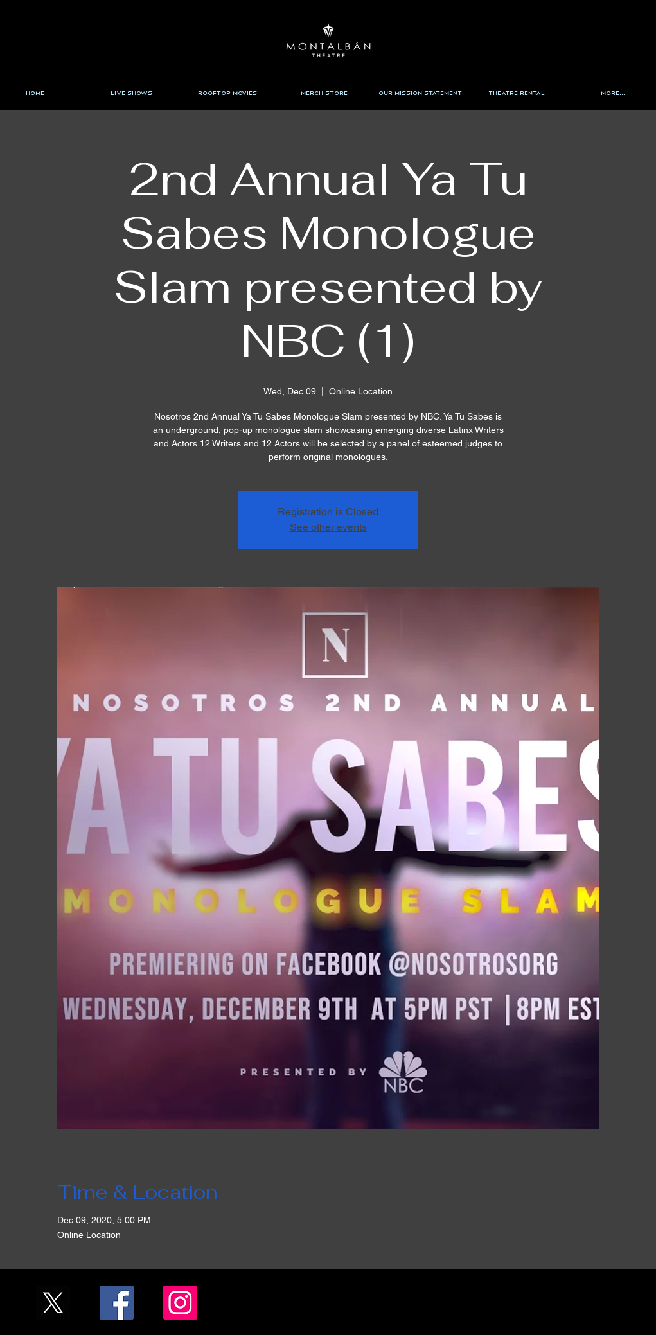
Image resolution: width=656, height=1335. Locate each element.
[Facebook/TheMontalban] (117, 1303)
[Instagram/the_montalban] (180, 1303)
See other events (328, 527)
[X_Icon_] (53, 1303)
